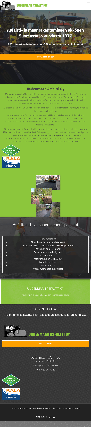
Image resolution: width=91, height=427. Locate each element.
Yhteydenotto (68, 408)
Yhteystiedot (45, 343)
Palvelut (21, 408)
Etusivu (13, 408)
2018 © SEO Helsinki (45, 417)
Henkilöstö (37, 408)
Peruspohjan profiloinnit (48, 248)
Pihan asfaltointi (48, 238)
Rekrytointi (46, 408)
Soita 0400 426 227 (45, 57)
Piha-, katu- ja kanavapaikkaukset (48, 242)
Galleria (77, 408)
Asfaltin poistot (48, 255)
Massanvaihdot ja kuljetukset (48, 268)
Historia (28, 408)
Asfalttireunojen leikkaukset (48, 258)
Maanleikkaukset (48, 262)
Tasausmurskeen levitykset (48, 252)
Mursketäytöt (48, 265)
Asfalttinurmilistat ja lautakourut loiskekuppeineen (48, 245)
